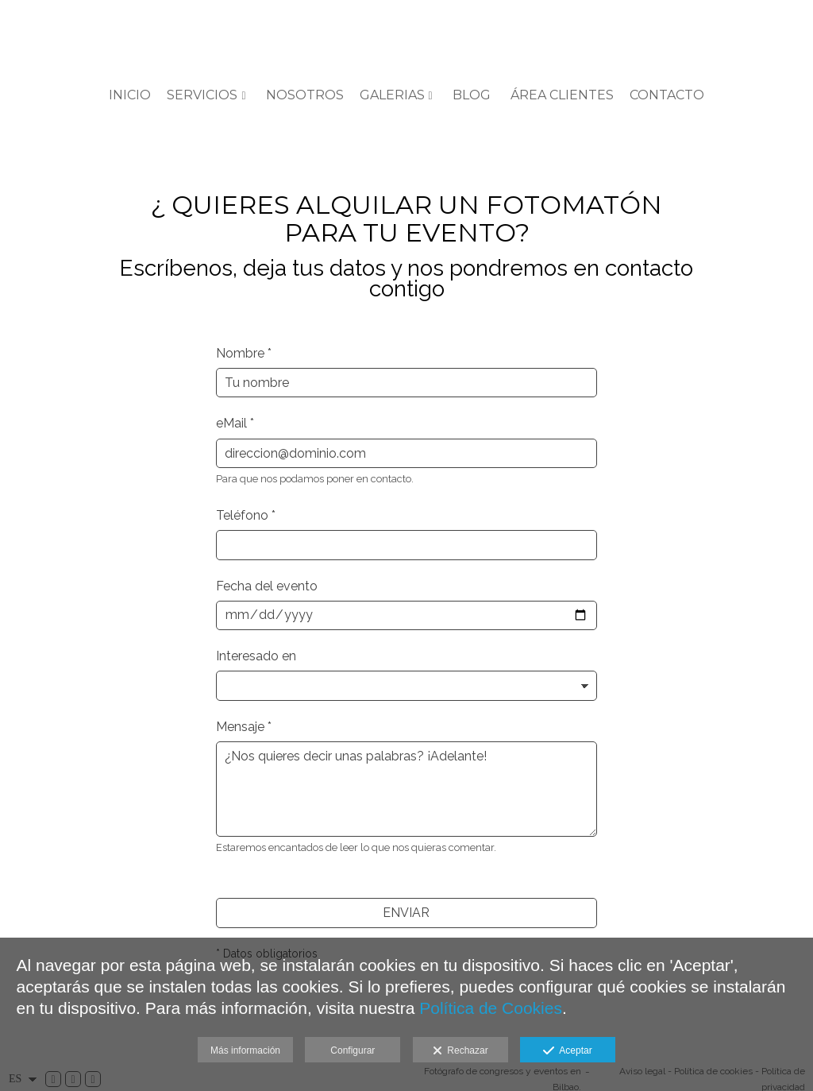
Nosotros (305, 95)
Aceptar (567, 1051)
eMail (235, 423)
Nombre (244, 353)
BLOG (472, 95)
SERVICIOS (202, 95)
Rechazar (460, 1051)
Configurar (352, 1050)
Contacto (667, 95)
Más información (245, 1050)
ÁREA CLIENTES (562, 95)
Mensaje (244, 726)
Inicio (130, 95)
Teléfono (245, 515)
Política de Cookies (490, 1008)
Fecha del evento (267, 586)
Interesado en (256, 655)
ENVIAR (406, 912)
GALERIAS (392, 95)
